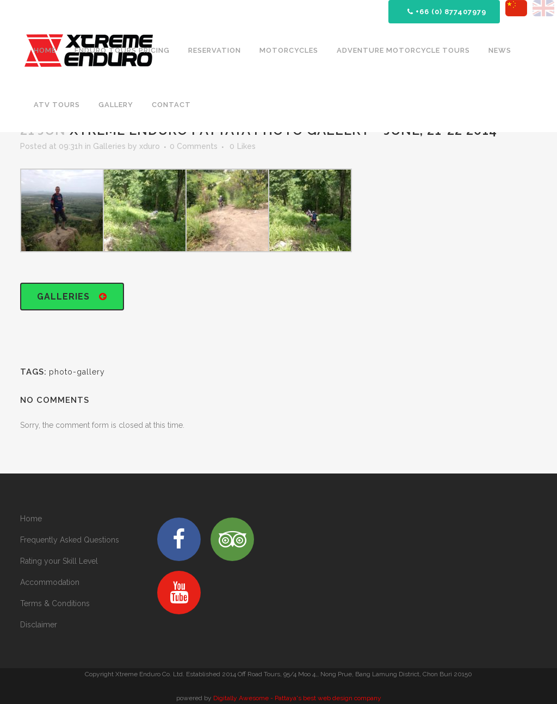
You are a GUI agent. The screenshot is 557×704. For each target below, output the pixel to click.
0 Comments (194, 146)
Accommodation (49, 582)
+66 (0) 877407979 (446, 12)
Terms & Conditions (55, 603)
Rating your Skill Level (59, 561)
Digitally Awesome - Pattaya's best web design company (297, 698)
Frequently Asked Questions (69, 539)
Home (31, 518)
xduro (149, 146)
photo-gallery (77, 371)
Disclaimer (38, 624)
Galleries (109, 146)
